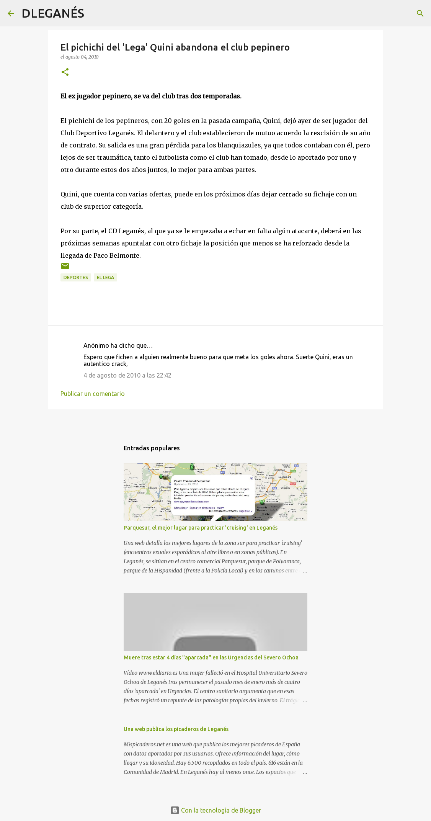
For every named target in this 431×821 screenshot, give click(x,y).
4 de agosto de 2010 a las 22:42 (127, 375)
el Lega (105, 277)
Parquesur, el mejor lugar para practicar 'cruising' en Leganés (201, 528)
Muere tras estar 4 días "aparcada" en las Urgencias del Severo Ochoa (211, 657)
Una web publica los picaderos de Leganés (176, 729)
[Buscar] (95, 13)
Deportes (76, 277)
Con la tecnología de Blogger (215, 810)
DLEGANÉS (52, 13)
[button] (65, 72)
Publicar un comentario (92, 393)
